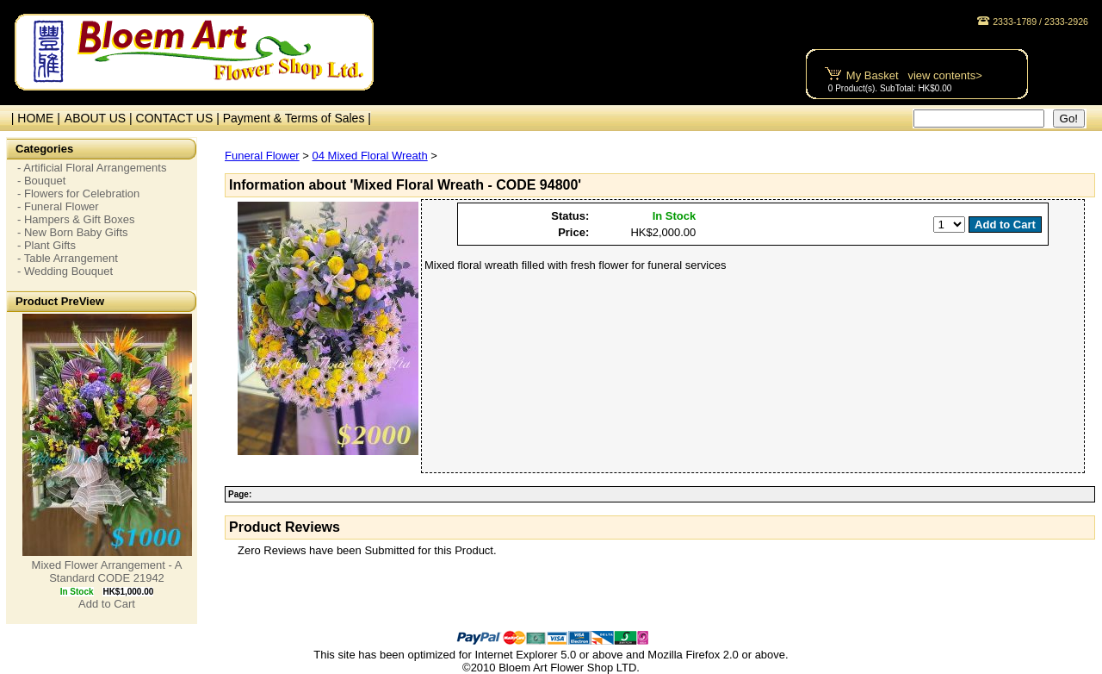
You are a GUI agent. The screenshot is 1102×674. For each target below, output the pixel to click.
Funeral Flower (262, 155)
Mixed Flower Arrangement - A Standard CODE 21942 (107, 571)
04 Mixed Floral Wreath (370, 155)
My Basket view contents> (914, 75)
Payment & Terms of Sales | (297, 118)
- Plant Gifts (46, 245)
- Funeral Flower (58, 206)
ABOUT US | (100, 118)
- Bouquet (41, 180)
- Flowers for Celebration (78, 193)
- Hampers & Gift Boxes (76, 219)
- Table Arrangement (67, 258)
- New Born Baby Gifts (72, 232)
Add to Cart (106, 603)
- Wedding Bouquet (65, 271)
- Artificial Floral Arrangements (91, 167)
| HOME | (32, 118)
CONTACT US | (179, 118)
